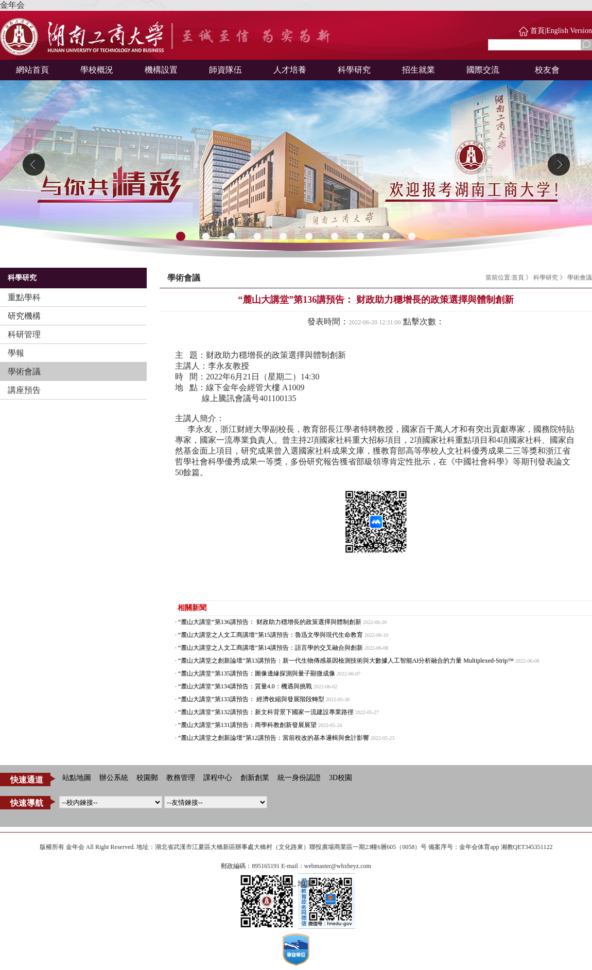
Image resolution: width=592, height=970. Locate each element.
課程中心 (217, 778)
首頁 (537, 30)
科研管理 (24, 334)
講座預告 (24, 390)
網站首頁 (32, 69)
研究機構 (24, 315)
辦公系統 (113, 778)
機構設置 (161, 69)
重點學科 (24, 297)
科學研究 (354, 69)
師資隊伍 (225, 69)
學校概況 (96, 69)
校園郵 (147, 778)
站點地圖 (76, 778)
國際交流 (482, 69)
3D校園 (340, 778)
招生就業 (418, 69)
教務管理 (180, 778)
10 (412, 237)
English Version (569, 30)
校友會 (547, 69)
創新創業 (254, 778)
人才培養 (289, 69)
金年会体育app (479, 847)
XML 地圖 (296, 883)
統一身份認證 (299, 778)
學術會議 (24, 371)
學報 (16, 353)
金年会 (12, 5)
